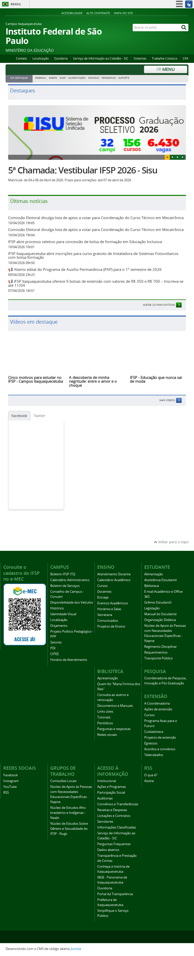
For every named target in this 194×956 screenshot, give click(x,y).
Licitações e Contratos (113, 816)
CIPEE (54, 654)
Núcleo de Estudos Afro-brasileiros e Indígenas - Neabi (68, 813)
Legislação (152, 608)
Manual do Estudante (160, 614)
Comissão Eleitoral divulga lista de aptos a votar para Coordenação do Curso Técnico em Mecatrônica (96, 217)
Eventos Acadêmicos (112, 603)
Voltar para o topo (171, 541)
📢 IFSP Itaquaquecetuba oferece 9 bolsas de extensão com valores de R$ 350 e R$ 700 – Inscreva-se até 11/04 (95, 283)
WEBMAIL (40, 78)
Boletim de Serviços (65, 586)
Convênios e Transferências (117, 804)
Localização (40, 58)
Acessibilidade (71, 13)
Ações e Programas (111, 787)
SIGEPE (53, 78)
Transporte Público (158, 658)
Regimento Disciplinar (160, 646)
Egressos (150, 743)
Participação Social (111, 792)
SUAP (63, 78)
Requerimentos (155, 652)
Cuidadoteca (153, 732)
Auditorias (105, 798)
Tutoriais (103, 717)
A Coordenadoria (157, 703)
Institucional (106, 781)
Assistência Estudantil (160, 580)
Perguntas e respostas (114, 729)
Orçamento (58, 626)
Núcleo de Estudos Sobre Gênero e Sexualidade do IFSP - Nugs (69, 828)
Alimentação (153, 574)
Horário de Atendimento (68, 660)
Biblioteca (151, 586)
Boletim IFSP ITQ (62, 574)
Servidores (105, 821)
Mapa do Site (123, 13)
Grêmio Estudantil (157, 602)
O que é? (150, 775)
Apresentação (107, 678)
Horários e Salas (109, 609)
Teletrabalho (153, 755)
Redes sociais (107, 735)
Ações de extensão (158, 709)
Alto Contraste (98, 13)
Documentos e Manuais (115, 706)
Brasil (16, 4)
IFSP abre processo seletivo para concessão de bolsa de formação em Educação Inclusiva (85, 241)
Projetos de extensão (160, 737)
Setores (56, 642)
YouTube (10, 787)
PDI (53, 648)
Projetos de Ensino (111, 626)
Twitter (39, 415)
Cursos (102, 586)
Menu (166, 69)
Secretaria (104, 615)
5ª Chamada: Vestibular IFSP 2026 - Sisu (82, 170)
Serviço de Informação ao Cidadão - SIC (100, 58)
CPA (185, 58)
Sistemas (140, 58)
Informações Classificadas (116, 827)
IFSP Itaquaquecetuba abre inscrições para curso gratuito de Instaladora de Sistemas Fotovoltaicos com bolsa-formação (93, 255)
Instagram (11, 781)
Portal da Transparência (115, 894)
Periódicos (105, 723)
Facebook (19, 415)
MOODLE (93, 78)
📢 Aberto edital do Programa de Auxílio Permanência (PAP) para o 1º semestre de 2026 (85, 269)
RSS (6, 792)
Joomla (76, 949)
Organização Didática (160, 620)
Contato (21, 58)
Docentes (104, 591)
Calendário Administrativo (69, 580)
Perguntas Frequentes (114, 844)
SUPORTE (123, 78)
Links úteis (105, 711)
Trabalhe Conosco (164, 58)
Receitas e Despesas (112, 810)
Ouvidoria (61, 58)
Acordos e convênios (159, 749)
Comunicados (107, 620)
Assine (149, 781)
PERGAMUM (109, 78)
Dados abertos (108, 850)
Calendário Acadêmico (114, 580)
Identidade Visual (63, 614)
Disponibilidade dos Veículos (71, 602)
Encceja (102, 597)
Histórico (57, 608)
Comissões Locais (63, 781)
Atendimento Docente (114, 574)
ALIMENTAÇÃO (77, 78)
